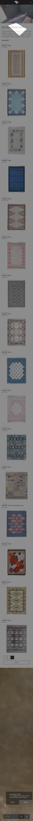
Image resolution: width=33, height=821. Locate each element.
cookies (15, 795)
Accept (26, 802)
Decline (12, 802)
